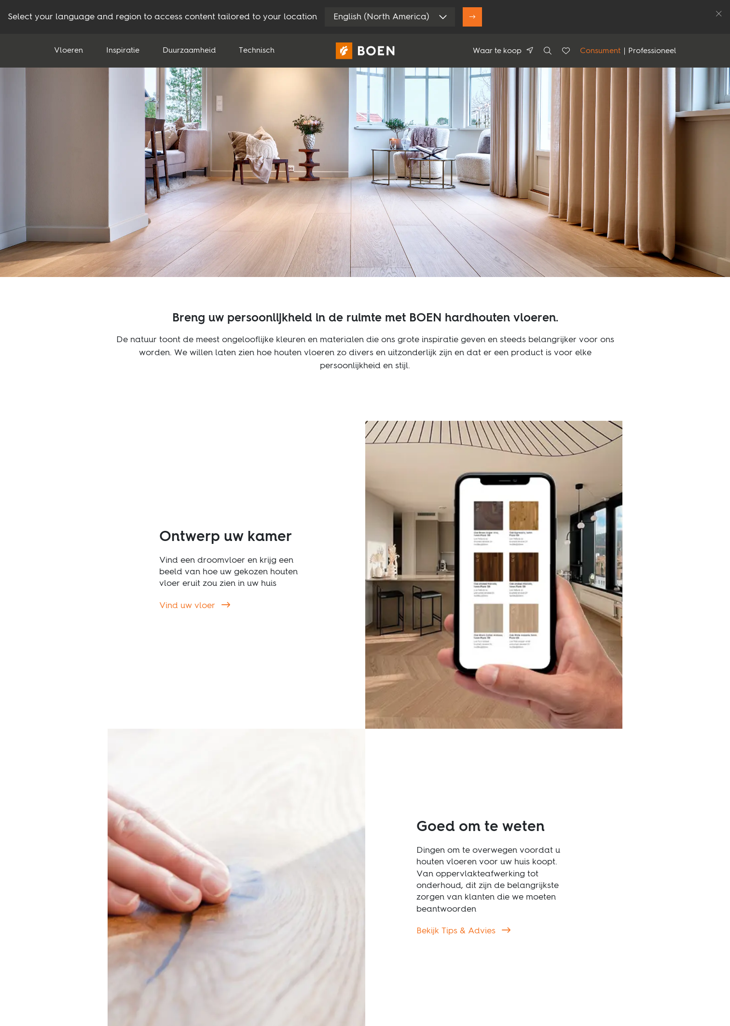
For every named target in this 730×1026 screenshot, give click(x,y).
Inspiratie (122, 51)
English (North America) (381, 17)
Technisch (257, 51)
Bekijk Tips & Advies (457, 931)
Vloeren (68, 51)
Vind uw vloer (188, 605)
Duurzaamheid (189, 51)
